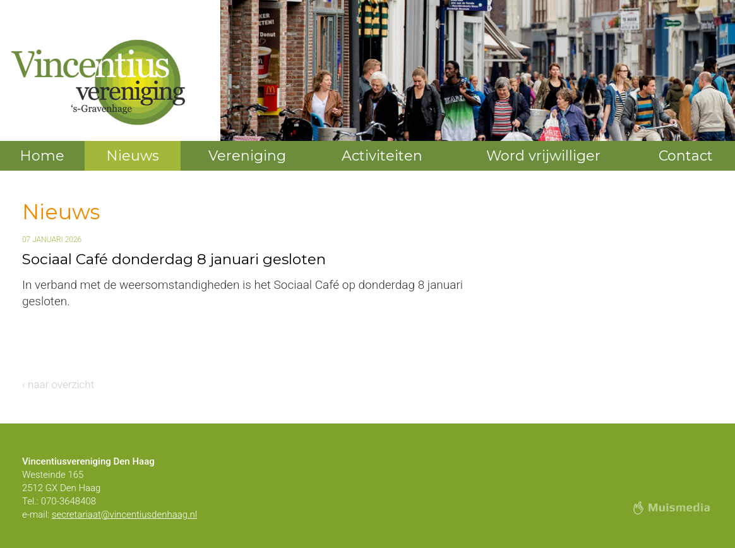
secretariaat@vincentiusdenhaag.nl (124, 514)
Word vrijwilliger (543, 155)
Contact (686, 155)
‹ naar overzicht (58, 384)
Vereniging (247, 155)
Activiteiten (382, 155)
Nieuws (132, 155)
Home (42, 155)
